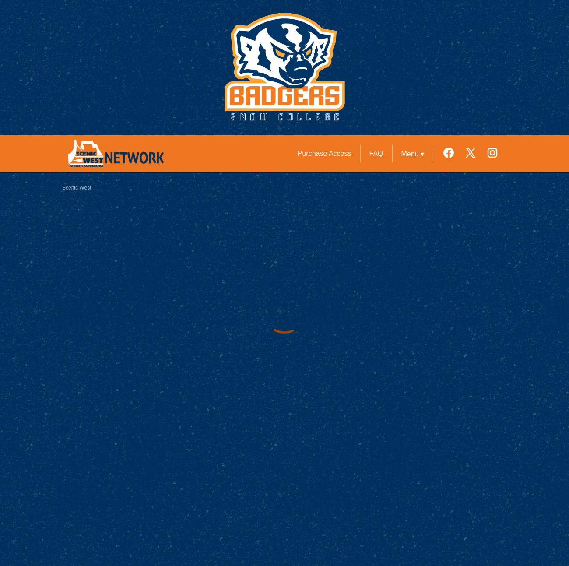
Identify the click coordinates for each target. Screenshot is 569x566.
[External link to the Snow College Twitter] (475, 153)
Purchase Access (324, 153)
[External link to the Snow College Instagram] (492, 153)
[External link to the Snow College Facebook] (453, 153)
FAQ (376, 153)
